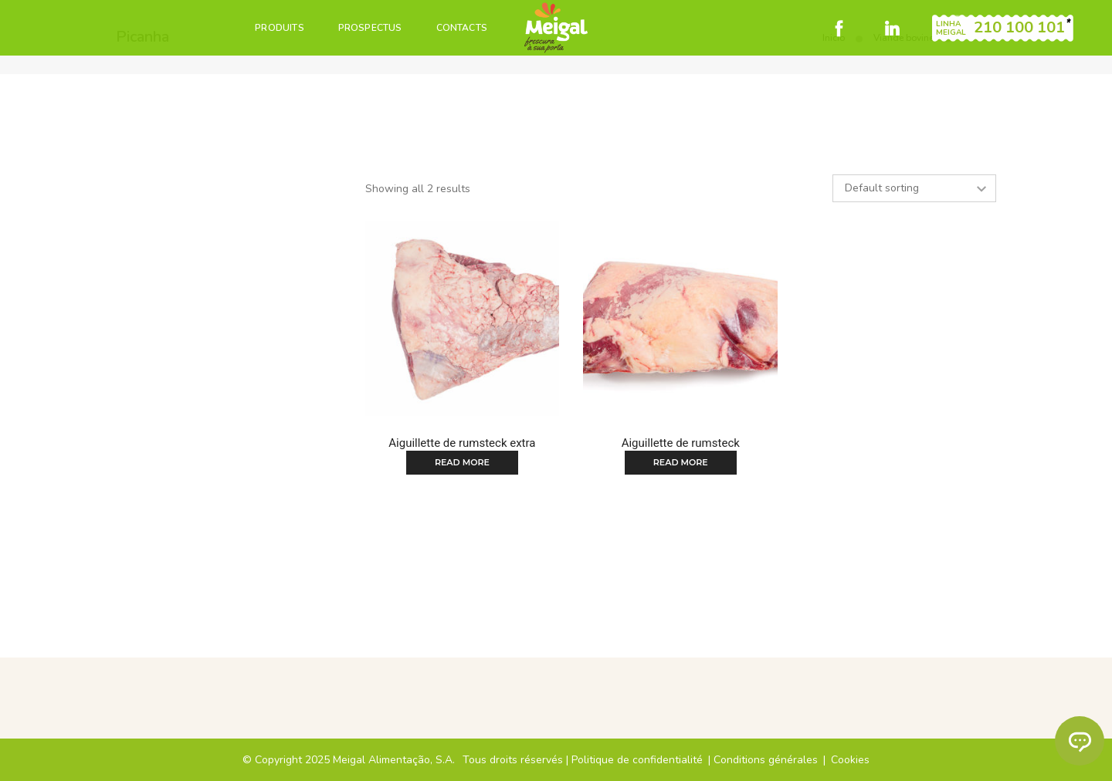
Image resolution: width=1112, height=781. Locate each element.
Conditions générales (766, 759)
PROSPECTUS (370, 28)
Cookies (850, 759)
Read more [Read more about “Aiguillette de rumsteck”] (680, 462)
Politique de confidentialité (637, 759)
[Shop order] (914, 188)
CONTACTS (461, 28)
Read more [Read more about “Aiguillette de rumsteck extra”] (462, 462)
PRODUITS (279, 28)
